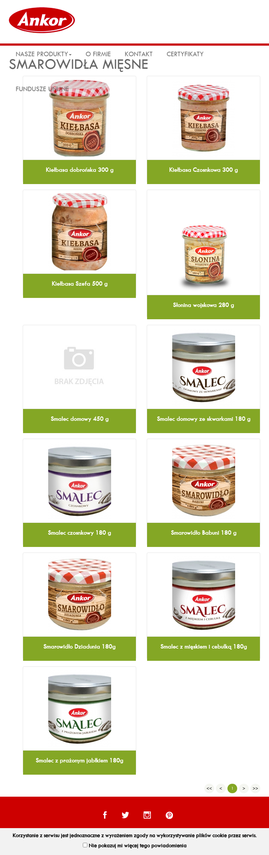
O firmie (98, 54)
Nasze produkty (44, 54)
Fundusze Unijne (42, 89)
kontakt (139, 54)
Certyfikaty (185, 54)
